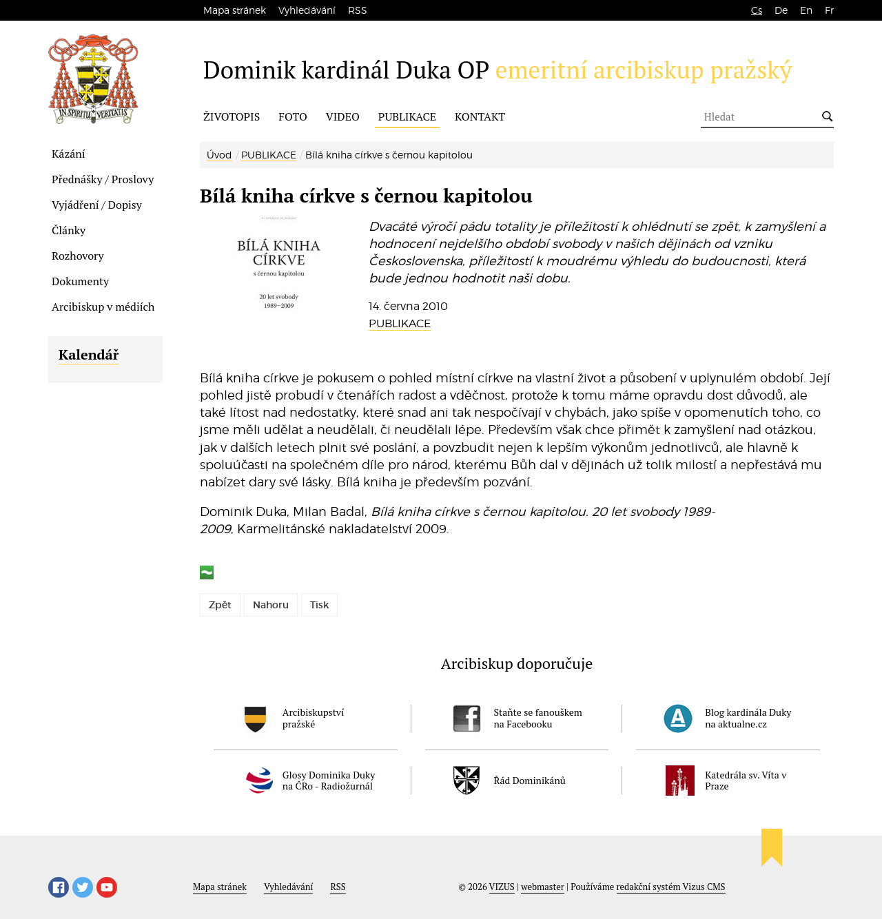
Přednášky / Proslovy (103, 179)
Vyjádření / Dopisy (97, 204)
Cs (756, 10)
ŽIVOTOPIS (231, 116)
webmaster (542, 886)
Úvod (219, 155)
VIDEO (343, 116)
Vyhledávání (307, 10)
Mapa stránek (234, 10)
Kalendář (89, 354)
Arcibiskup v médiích (103, 306)
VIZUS (502, 886)
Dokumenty (80, 281)
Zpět (220, 605)
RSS (357, 10)
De (781, 10)
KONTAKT (480, 116)
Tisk (319, 605)
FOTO (292, 116)
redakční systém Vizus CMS (671, 886)
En (806, 10)
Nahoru (271, 605)
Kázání (68, 153)
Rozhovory (77, 255)
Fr (829, 10)
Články (68, 230)
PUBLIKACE (407, 116)
